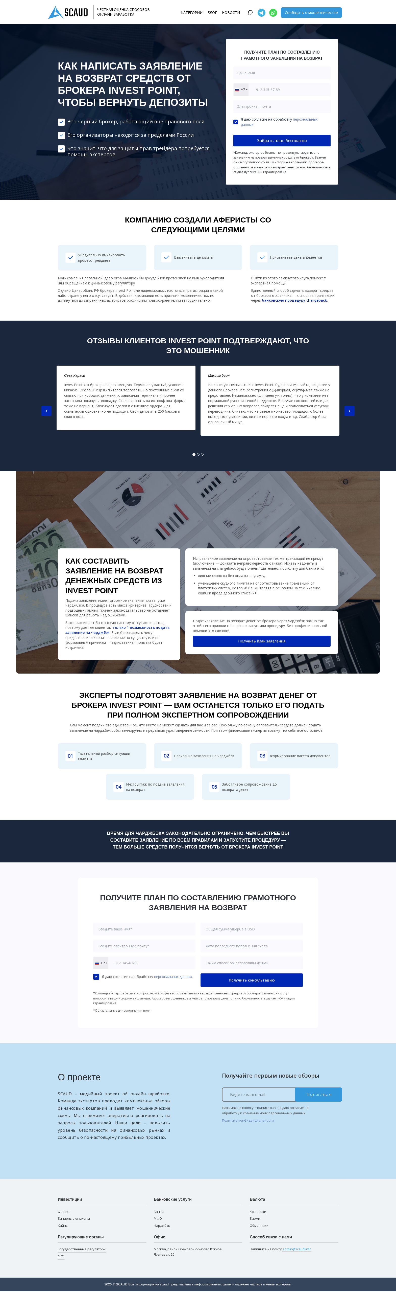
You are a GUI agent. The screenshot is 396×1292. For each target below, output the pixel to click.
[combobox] (241, 89)
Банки (159, 1211)
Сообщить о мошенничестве (311, 12)
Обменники (259, 1225)
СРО (61, 1256)
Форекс (64, 1211)
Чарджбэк (162, 1225)
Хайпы (63, 1225)
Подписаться (318, 1094)
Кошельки (258, 1211)
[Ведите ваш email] (282, 1094)
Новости (231, 12)
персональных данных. (173, 976)
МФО (158, 1218)
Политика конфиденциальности (248, 1120)
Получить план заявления (262, 641)
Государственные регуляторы (82, 1249)
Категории (192, 12)
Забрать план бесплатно (282, 140)
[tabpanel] (126, 398)
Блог (212, 12)
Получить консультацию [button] (252, 980)
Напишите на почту (280, 1249)
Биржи (255, 1218)
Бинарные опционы (74, 1218)
